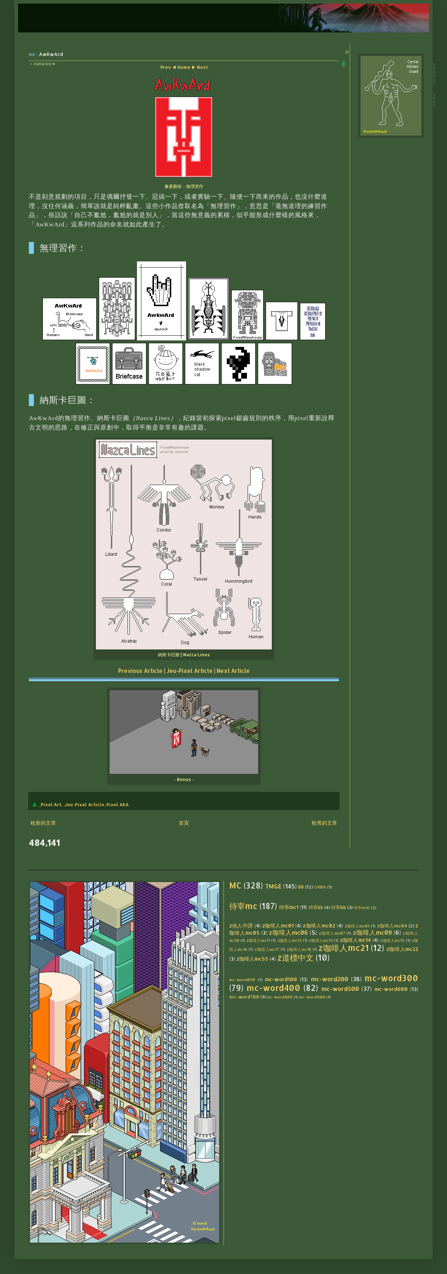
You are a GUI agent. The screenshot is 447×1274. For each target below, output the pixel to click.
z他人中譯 (241, 925)
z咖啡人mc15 (392, 940)
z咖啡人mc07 (332, 933)
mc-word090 (242, 979)
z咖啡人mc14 (355, 940)
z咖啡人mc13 (321, 940)
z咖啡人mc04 (392, 926)
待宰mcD (362, 907)
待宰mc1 (288, 907)
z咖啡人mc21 (343, 948)
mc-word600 (391, 989)
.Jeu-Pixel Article (83, 804)
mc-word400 (273, 988)
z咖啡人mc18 (299, 949)
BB (301, 887)
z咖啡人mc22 (402, 949)
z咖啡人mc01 (277, 925)
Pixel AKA (117, 804)
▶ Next (199, 67)
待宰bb (338, 907)
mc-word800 (279, 997)
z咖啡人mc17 (267, 949)
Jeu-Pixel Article (190, 670)
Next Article (233, 670)
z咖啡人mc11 (258, 940)
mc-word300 (391, 978)
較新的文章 (43, 823)
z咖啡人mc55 (252, 959)
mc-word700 (244, 997)
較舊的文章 (324, 823)
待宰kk (316, 907)
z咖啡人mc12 (289, 940)
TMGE (273, 886)
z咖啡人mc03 (357, 926)
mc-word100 (281, 979)
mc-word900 (312, 997)
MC (235, 885)
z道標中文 (295, 957)
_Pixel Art (50, 804)
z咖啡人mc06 (288, 932)
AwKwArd (42, 64)
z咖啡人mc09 (372, 932)
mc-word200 (329, 979)
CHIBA (320, 887)
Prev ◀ (168, 67)
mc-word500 (340, 988)
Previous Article (140, 670)
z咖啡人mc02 (319, 925)
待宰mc (243, 906)
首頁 (184, 823)
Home (183, 67)
